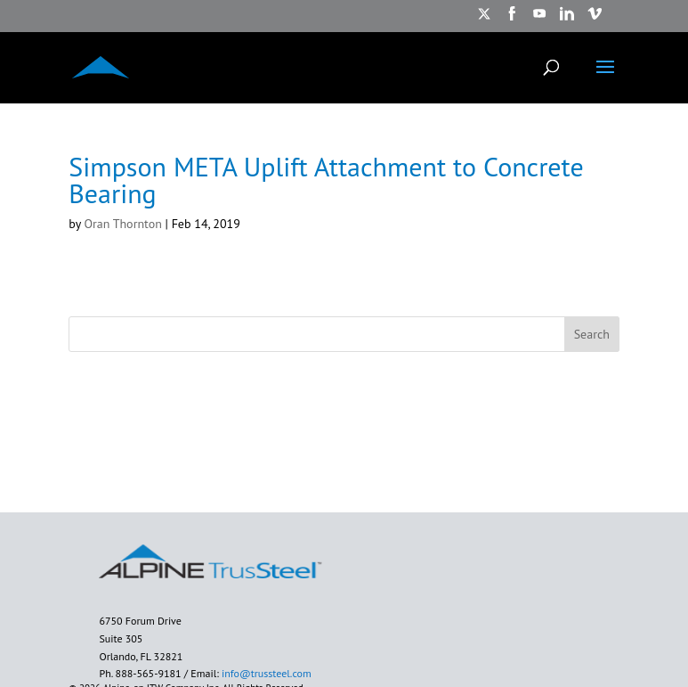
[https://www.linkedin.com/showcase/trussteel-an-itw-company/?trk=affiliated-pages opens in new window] (567, 19)
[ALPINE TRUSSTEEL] (100, 66)
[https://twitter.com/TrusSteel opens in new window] (484, 19)
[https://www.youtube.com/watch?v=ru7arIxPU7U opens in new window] (539, 19)
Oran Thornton (122, 224)
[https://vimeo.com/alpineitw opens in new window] (594, 19)
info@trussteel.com (265, 673)
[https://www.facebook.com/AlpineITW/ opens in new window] (512, 19)
